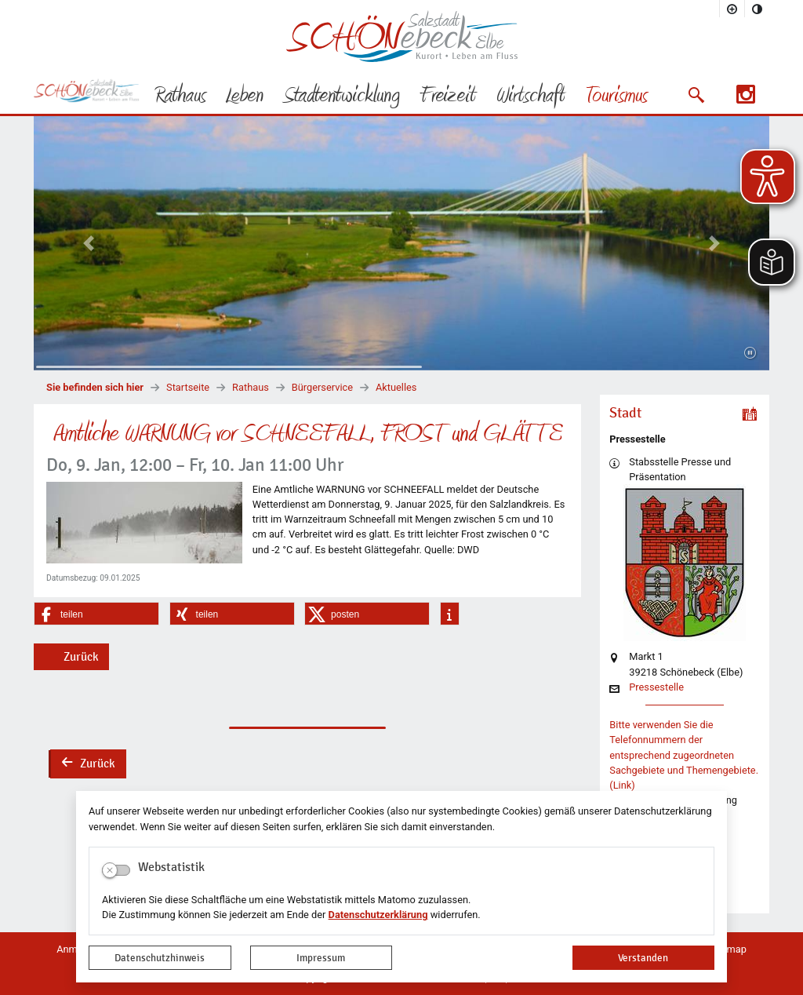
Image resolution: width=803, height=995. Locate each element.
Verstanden (643, 958)
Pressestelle (656, 688)
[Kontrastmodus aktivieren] (757, 8)
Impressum (320, 958)
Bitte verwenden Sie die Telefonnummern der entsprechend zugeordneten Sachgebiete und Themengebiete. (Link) (683, 755)
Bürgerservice (322, 387)
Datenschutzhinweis (159, 958)
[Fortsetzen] (750, 353)
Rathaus (250, 387)
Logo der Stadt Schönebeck (401, 36)
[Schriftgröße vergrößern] (732, 8)
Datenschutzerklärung (378, 914)
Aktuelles (396, 387)
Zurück (81, 657)
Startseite (187, 387)
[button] (696, 95)
